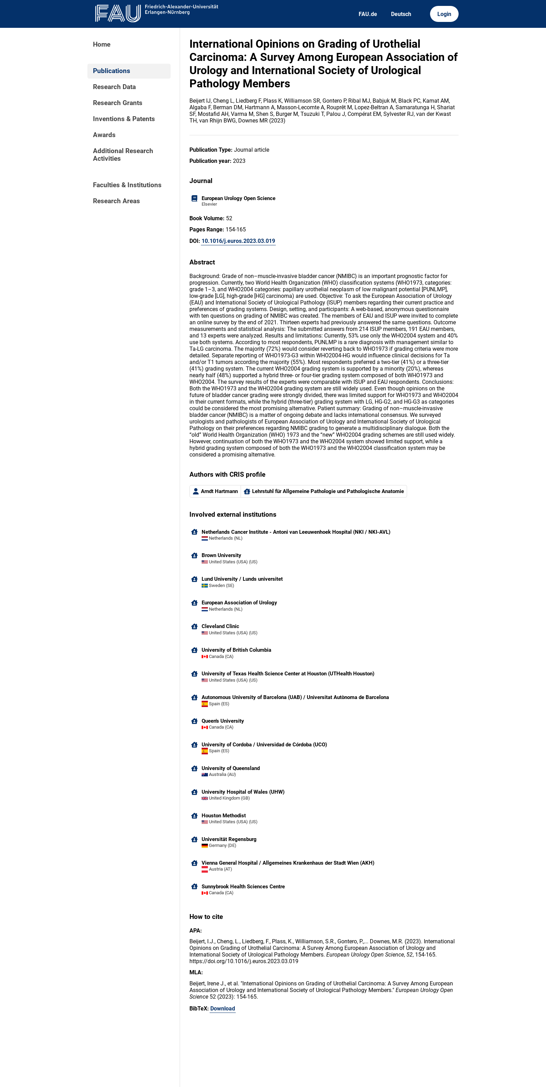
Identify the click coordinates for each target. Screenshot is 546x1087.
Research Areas (116, 201)
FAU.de (368, 14)
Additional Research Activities (123, 154)
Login (444, 14)
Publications (111, 71)
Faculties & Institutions (127, 185)
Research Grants (117, 103)
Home (101, 44)
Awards (104, 135)
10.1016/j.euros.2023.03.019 (238, 241)
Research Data (114, 87)
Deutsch (401, 14)
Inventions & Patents (124, 119)
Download (222, 1008)
